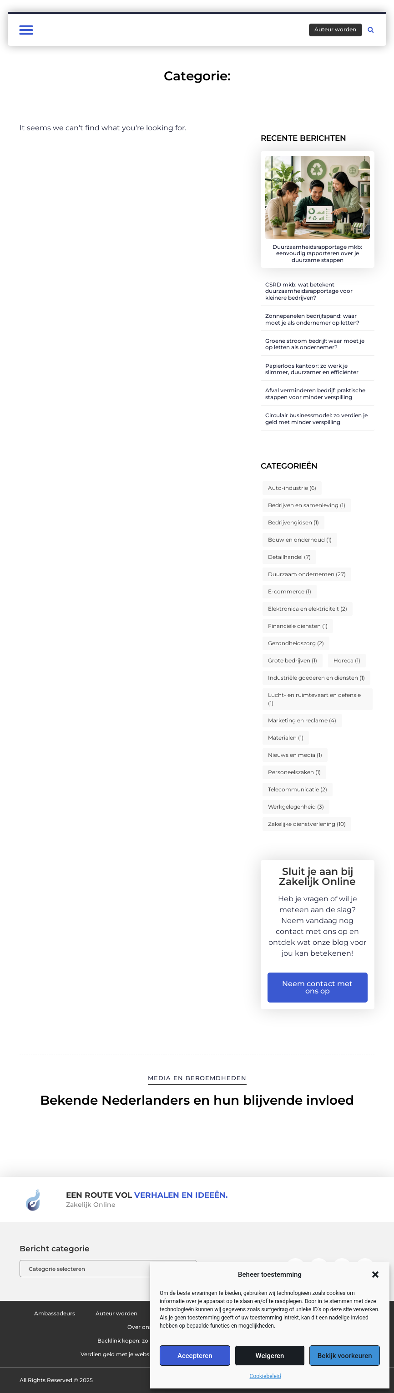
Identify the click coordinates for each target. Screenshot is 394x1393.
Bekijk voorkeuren (345, 1356)
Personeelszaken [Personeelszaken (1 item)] (294, 772)
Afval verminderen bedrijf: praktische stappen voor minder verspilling (315, 393)
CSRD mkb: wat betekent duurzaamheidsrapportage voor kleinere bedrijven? (309, 291)
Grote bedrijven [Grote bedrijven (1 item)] (292, 660)
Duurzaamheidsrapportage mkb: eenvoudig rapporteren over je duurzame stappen (317, 253)
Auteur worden (133, 1313)
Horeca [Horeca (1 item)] (346, 660)
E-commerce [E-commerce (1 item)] (289, 591)
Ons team (107, 1327)
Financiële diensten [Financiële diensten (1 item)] (298, 625)
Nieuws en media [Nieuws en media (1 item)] (295, 754)
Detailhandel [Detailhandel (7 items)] (289, 556)
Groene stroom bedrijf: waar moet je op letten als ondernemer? (314, 344)
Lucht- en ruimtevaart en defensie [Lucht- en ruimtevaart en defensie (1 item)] (314, 699)
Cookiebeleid (265, 1376)
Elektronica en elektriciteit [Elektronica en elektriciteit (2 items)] (307, 608)
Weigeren (270, 1356)
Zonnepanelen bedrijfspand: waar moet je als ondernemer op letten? (312, 319)
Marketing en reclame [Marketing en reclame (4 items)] (302, 720)
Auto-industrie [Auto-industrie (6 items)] (292, 487)
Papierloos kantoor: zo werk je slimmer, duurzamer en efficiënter (312, 368)
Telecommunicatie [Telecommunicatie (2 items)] (297, 789)
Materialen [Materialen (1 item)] (285, 737)
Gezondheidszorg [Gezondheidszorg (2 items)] (296, 643)
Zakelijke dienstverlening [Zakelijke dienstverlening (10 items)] (307, 823)
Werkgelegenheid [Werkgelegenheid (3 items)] (296, 806)
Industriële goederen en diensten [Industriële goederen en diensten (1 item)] (316, 677)
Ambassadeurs (64, 1313)
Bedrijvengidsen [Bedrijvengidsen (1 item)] (293, 522)
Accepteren (194, 1356)
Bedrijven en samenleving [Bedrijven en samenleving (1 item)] (306, 505)
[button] (375, 1274)
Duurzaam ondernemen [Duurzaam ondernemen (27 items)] (307, 574)
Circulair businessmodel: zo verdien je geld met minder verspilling (316, 418)
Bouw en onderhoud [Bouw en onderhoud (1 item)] (300, 539)
